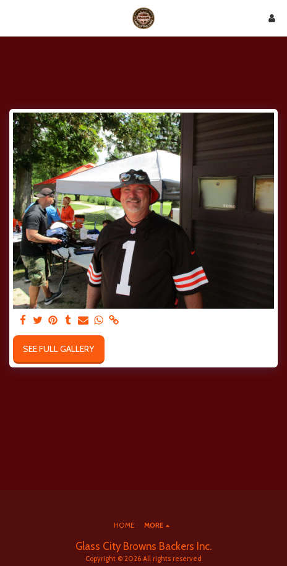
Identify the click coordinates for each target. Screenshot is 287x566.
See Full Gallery (58, 348)
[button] (13, 18)
